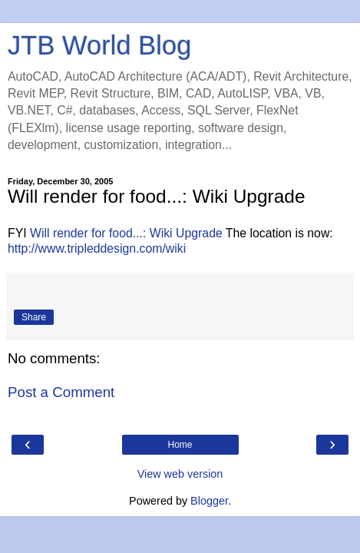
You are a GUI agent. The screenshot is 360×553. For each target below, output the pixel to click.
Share (33, 317)
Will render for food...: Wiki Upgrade (126, 233)
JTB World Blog (99, 45)
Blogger (209, 501)
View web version (180, 474)
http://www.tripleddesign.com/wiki (97, 248)
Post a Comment (61, 392)
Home (179, 444)
